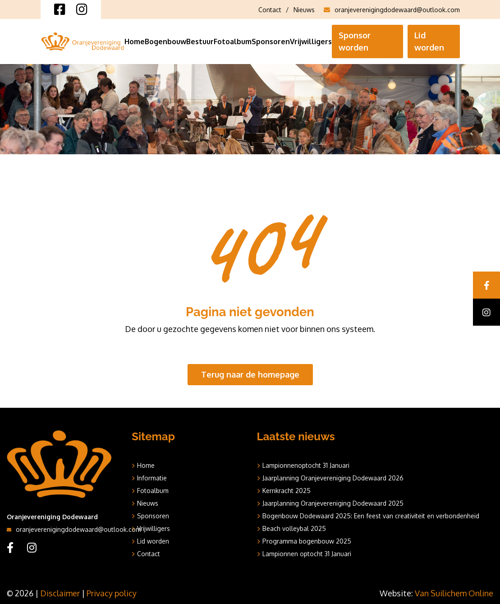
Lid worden (429, 41)
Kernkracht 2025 (286, 490)
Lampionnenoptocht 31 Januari (305, 465)
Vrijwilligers (311, 41)
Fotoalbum (233, 41)
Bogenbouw (165, 41)
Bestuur (200, 41)
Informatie (152, 478)
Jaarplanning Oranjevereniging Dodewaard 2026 (333, 478)
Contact (269, 10)
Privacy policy (112, 593)
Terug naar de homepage (250, 374)
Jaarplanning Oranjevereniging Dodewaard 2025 (333, 503)
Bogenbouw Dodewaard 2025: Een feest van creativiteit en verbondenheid (370, 516)
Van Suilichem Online (454, 593)
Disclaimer (60, 593)
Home (134, 41)
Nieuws (304, 10)
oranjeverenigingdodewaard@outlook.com (392, 10)
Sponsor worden (355, 41)
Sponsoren (271, 41)
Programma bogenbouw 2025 (306, 541)
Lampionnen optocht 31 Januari (306, 554)
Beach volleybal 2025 (294, 528)
